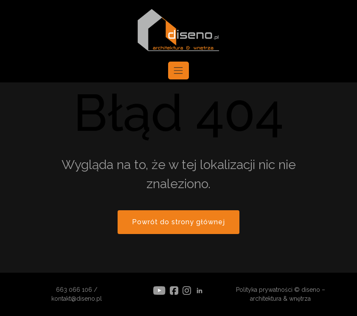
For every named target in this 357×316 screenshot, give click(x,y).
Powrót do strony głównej (178, 222)
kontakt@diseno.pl (76, 298)
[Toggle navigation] (178, 70)
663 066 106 (74, 289)
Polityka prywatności (264, 289)
